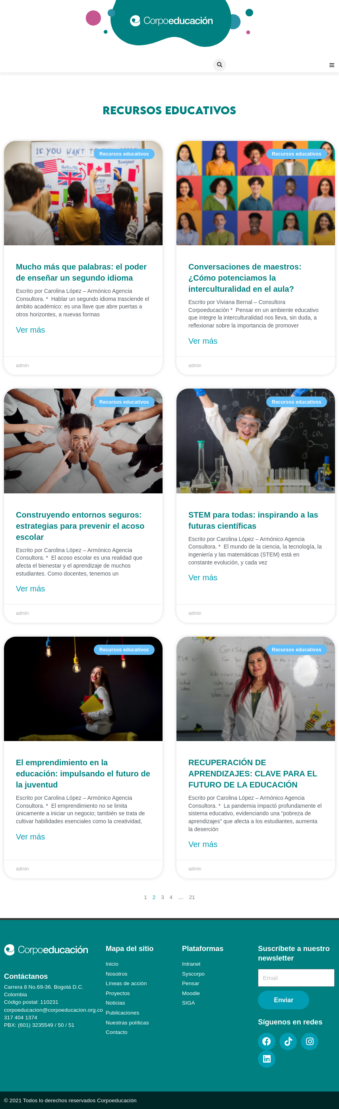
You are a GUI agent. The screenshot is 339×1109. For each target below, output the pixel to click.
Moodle (191, 993)
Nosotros (117, 974)
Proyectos (118, 993)
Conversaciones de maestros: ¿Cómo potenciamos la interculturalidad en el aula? (245, 277)
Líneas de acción (126, 983)
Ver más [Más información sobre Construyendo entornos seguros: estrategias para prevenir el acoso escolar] (30, 588)
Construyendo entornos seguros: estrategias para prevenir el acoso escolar (80, 525)
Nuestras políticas (127, 1023)
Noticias (115, 1003)
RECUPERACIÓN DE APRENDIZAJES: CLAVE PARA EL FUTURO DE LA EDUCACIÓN (252, 773)
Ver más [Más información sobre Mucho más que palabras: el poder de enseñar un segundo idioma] (30, 329)
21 (192, 897)
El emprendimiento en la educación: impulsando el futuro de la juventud (83, 773)
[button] (219, 64)
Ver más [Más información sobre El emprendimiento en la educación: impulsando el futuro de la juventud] (30, 836)
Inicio (112, 964)
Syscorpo (193, 974)
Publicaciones (122, 1013)
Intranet (191, 964)
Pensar (190, 983)
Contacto (117, 1032)
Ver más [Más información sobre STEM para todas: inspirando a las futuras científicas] (202, 577)
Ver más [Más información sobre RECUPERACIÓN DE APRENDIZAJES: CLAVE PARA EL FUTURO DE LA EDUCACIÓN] (202, 844)
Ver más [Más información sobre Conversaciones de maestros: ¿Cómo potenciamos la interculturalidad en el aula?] (202, 341)
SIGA (188, 1003)
